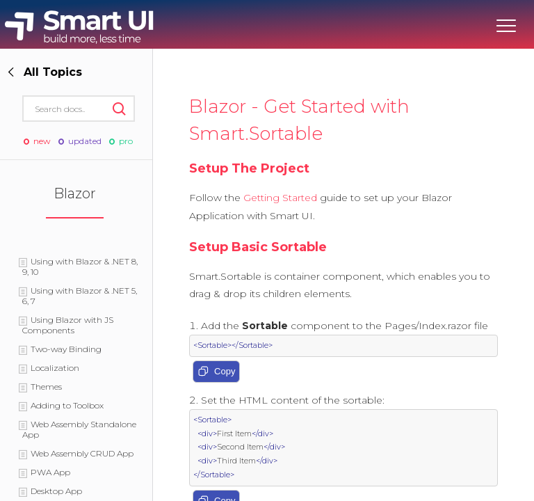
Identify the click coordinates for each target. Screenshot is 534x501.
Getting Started (280, 197)
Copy (216, 372)
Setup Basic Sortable (258, 247)
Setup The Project (249, 168)
